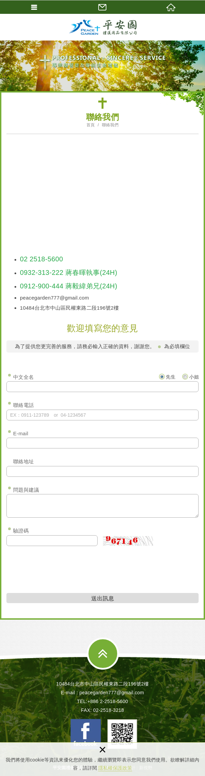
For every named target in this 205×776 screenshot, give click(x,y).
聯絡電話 (23, 405)
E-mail (20, 433)
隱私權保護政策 (115, 768)
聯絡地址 (23, 461)
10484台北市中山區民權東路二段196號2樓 (102, 684)
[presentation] (57, 568)
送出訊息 (102, 598)
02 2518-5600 (41, 259)
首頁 (90, 125)
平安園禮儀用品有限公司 (102, 27)
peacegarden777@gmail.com (54, 298)
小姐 (190, 376)
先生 (167, 376)
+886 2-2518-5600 (107, 701)
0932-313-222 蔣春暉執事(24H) (68, 272)
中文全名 (23, 377)
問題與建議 (26, 490)
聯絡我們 (110, 125)
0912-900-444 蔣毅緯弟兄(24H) (68, 286)
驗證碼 (21, 531)
